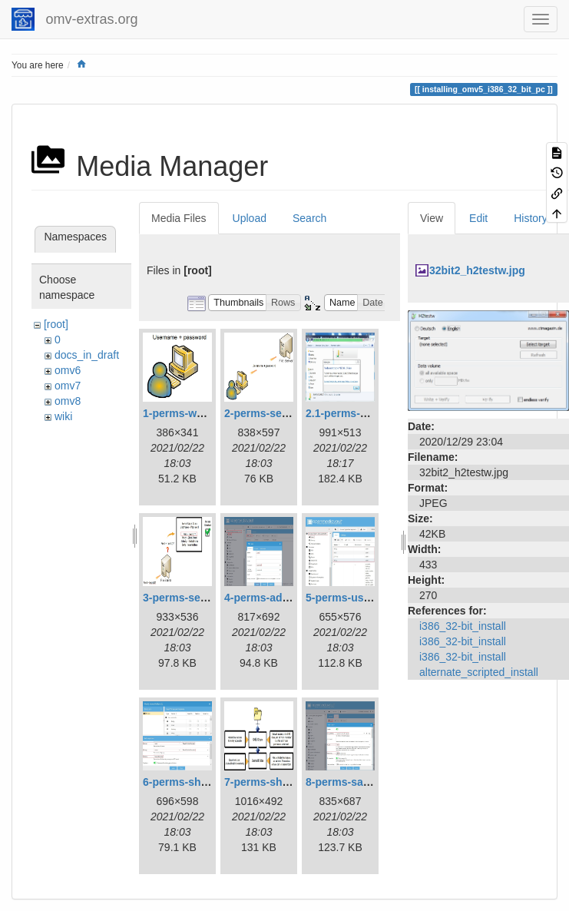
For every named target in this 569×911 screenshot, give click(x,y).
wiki (63, 416)
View (431, 218)
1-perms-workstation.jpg (205, 413)
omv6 (68, 370)
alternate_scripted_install (478, 672)
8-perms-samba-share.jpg (371, 782)
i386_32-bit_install (462, 626)
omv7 (68, 385)
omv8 (68, 401)
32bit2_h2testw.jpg (477, 270)
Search (309, 218)
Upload (249, 218)
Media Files (179, 218)
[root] (56, 324)
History (530, 218)
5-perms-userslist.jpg (360, 597)
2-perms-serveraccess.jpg (290, 413)
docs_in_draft (87, 355)
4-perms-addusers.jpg (280, 597)
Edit (478, 218)
